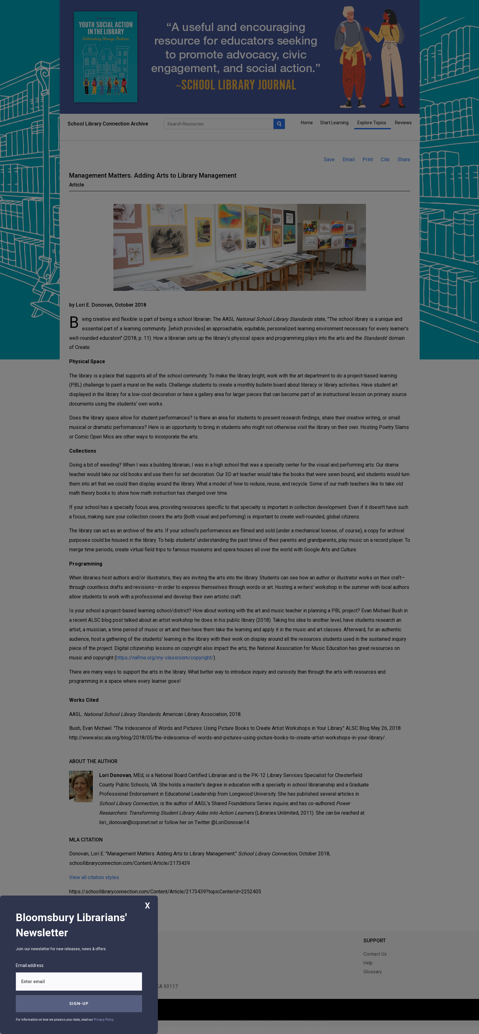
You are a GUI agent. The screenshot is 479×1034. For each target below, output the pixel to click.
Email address (30, 965)
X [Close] (147, 906)
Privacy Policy (104, 1019)
